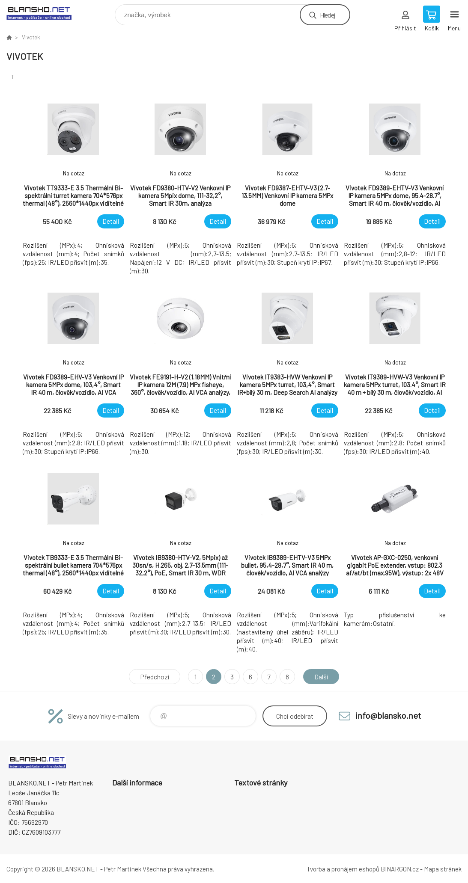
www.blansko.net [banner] (44, 12)
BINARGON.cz (400, 869)
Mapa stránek (443, 869)
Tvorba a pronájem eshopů (343, 869)
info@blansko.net (388, 715)
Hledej (327, 15)
